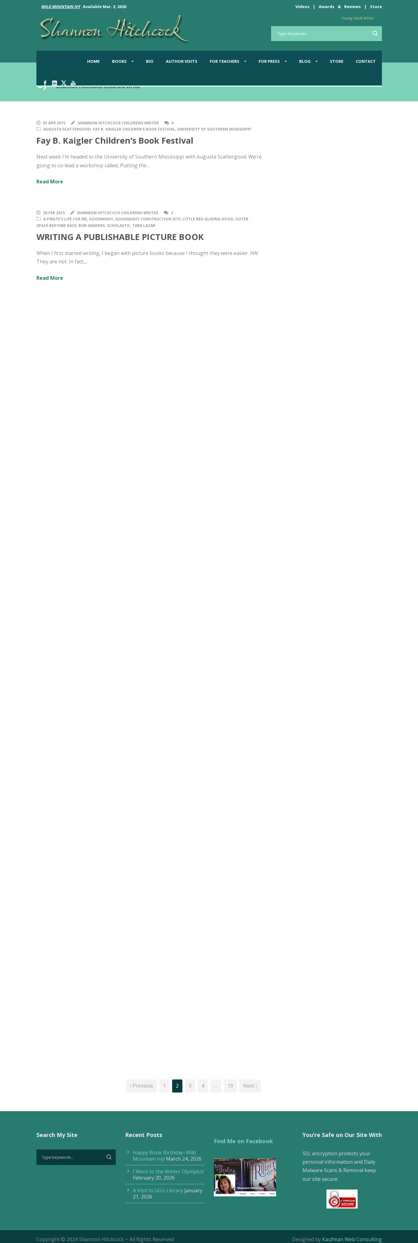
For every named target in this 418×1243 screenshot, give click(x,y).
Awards (326, 6)
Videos (302, 6)
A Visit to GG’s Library (158, 1190)
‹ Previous (141, 1085)
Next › (250, 1085)
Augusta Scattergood (67, 129)
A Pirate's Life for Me (65, 219)
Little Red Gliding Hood (207, 219)
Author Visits (181, 61)
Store (376, 6)
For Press (269, 61)
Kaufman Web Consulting (352, 1239)
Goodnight (101, 219)
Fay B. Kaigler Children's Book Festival (134, 129)
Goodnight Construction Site (148, 219)
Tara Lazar (143, 225)
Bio (149, 61)
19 (230, 1085)
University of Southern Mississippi (214, 129)
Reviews (352, 6)
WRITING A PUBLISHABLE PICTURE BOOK (120, 237)
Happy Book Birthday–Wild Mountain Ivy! (164, 1155)
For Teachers (224, 61)
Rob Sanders (91, 225)
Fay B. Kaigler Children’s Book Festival (114, 140)
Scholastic (118, 225)
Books (119, 61)
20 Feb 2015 (54, 212)
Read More (49, 181)
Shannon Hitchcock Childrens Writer (118, 123)
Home (93, 61)
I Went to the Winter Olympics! (168, 1171)
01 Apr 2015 (54, 123)
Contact (366, 61)
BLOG (305, 61)
